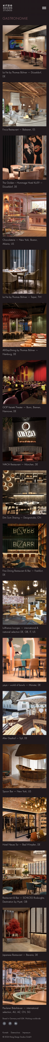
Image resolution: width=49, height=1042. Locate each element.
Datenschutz (15, 1032)
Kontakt (5, 1032)
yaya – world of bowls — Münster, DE (22, 685)
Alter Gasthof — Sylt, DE (15, 738)
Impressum (26, 1032)
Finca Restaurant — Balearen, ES (19, 129)
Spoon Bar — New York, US (17, 791)
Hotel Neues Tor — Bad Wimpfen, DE (21, 844)
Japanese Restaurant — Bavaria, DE (20, 954)
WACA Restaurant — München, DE (20, 464)
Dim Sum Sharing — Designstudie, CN (22, 517)
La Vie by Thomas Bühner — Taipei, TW (22, 296)
